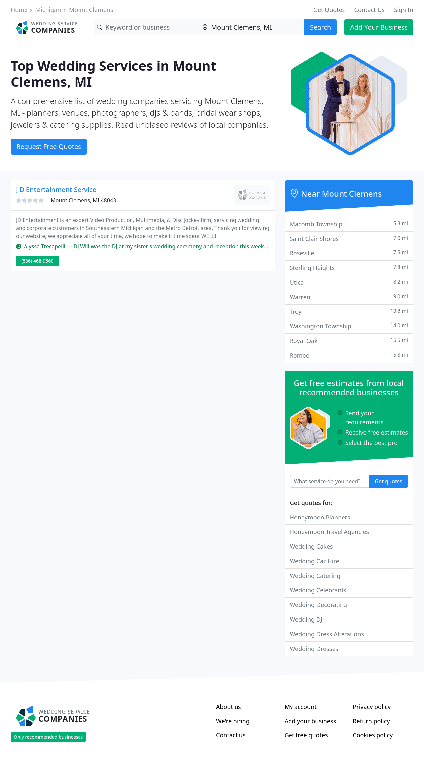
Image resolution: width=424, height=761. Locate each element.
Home (19, 10)
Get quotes (388, 481)
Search (320, 27)
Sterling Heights (349, 267)
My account (301, 707)
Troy (349, 311)
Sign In (403, 10)
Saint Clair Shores (349, 238)
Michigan (48, 10)
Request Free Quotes (48, 146)
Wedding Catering (315, 576)
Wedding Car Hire (314, 561)
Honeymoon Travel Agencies (329, 532)
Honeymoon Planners (320, 517)
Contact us (231, 735)
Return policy (371, 721)
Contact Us (369, 10)
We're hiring (233, 721)
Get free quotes (306, 735)
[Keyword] (146, 27)
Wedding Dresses (314, 649)
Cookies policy (373, 735)
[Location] (252, 27)
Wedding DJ (306, 619)
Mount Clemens (91, 10)
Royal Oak (349, 340)
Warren (349, 297)
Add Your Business (379, 27)
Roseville (349, 253)
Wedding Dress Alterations (327, 634)
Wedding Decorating (318, 605)
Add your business (310, 721)
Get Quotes (329, 10)
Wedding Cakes (311, 546)
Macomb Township (349, 224)
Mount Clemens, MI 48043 (83, 200)
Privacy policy (372, 707)
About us (228, 707)
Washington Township (349, 326)
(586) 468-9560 (38, 261)
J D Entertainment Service (56, 189)
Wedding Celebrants (318, 590)
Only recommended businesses (48, 737)
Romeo (349, 355)
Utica (349, 282)
